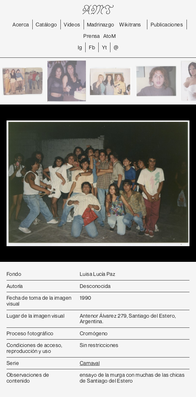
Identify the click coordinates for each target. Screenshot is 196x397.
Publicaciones (167, 24)
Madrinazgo (100, 24)
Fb (92, 47)
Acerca (20, 24)
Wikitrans (130, 24)
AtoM (109, 36)
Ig (80, 47)
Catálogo (46, 24)
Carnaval (90, 363)
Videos (72, 24)
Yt (104, 47)
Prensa (91, 36)
